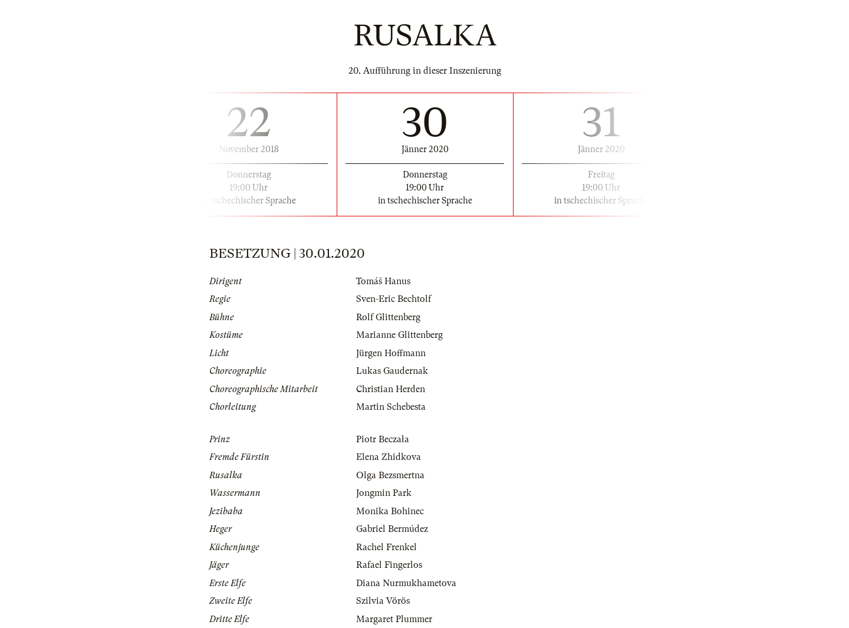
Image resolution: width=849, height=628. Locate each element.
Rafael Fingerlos (389, 565)
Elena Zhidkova (388, 457)
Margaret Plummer (394, 619)
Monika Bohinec (390, 511)
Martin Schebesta (391, 407)
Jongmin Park (384, 493)
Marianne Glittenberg (399, 335)
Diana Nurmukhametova (406, 583)
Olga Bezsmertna (390, 475)
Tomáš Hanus (383, 281)
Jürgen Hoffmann (391, 353)
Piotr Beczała (382, 439)
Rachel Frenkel (386, 547)
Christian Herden (390, 389)
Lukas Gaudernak (392, 371)
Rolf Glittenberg (388, 317)
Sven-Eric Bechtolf (393, 299)
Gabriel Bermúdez (392, 529)
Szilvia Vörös (383, 601)
